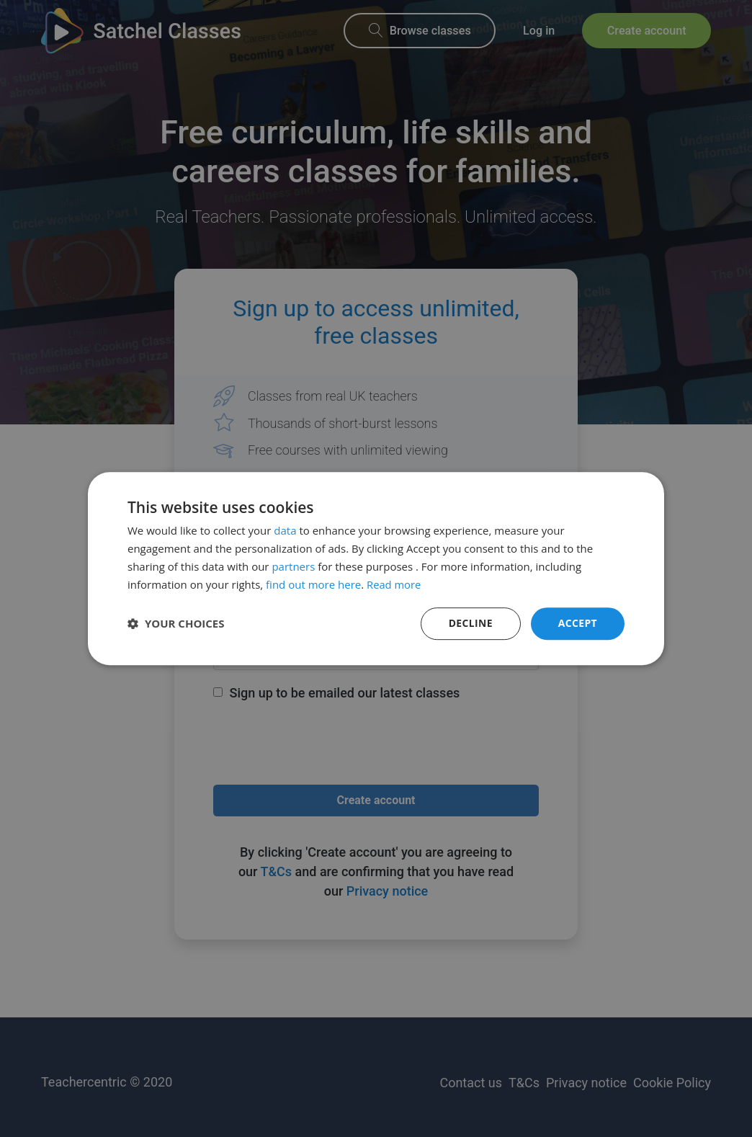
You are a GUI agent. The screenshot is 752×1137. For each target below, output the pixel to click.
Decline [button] (470, 623)
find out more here (313, 584)
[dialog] (376, 568)
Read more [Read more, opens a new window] (394, 584)
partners (293, 566)
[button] (176, 623)
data (285, 530)
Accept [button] (577, 623)
